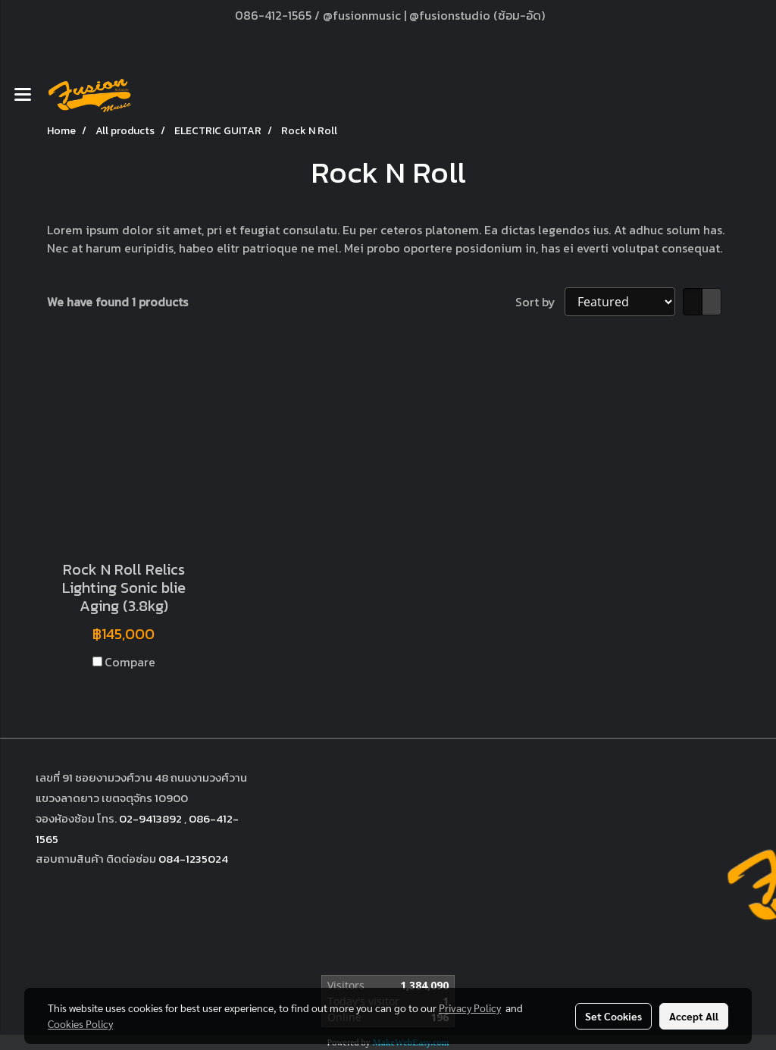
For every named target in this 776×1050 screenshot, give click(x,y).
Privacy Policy (470, 1007)
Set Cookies (613, 1016)
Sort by (540, 302)
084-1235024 (193, 858)
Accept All (693, 1016)
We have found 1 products (117, 302)
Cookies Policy (80, 1023)
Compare (130, 662)
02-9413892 (150, 818)
